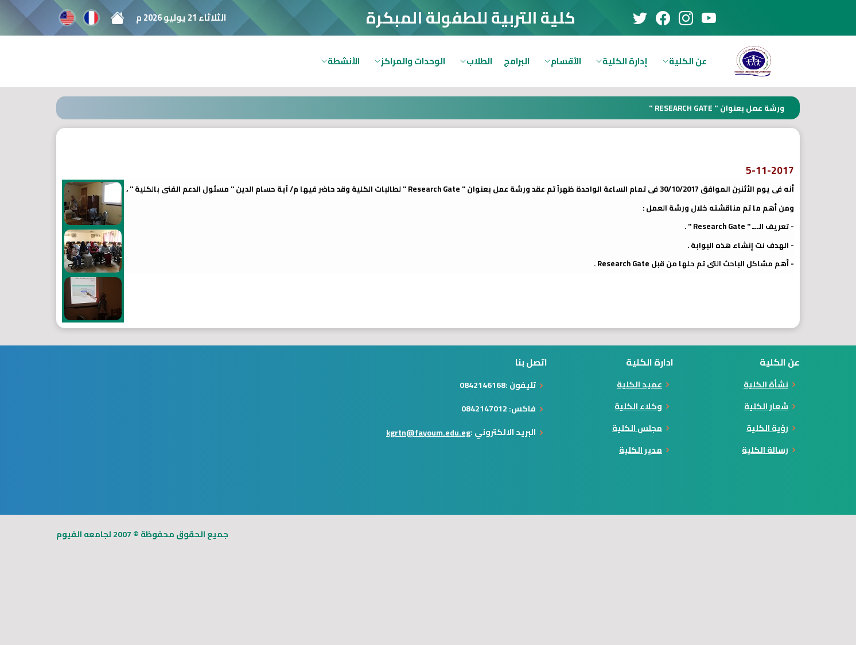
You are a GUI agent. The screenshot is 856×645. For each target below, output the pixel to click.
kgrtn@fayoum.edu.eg (428, 433)
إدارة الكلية (622, 61)
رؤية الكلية (767, 428)
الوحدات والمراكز (409, 61)
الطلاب (476, 61)
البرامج (517, 61)
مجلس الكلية (637, 428)
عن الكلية (684, 61)
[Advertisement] (647, 580)
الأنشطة (340, 61)
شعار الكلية (766, 406)
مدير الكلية (640, 450)
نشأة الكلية (766, 384)
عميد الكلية (639, 384)
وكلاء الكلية (638, 406)
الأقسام (562, 61)
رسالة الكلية (765, 450)
